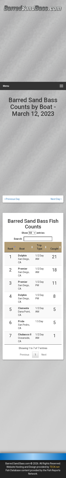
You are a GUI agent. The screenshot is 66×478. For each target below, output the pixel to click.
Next (44, 354)
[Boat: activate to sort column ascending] (25, 247)
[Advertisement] (33, 46)
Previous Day (12, 199)
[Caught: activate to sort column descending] (54, 247)
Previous (24, 354)
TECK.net (55, 467)
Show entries (33, 233)
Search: (33, 239)
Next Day (56, 199)
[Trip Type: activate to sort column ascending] (40, 247)
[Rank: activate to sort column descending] (10, 247)
